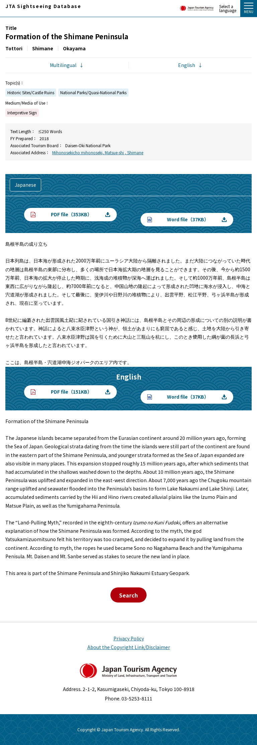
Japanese (25, 184)
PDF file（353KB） (71, 214)
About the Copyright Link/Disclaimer (128, 647)
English (186, 65)
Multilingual (63, 65)
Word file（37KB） (188, 219)
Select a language (227, 8)
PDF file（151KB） (71, 391)
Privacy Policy (128, 638)
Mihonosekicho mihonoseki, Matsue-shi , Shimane (97, 152)
